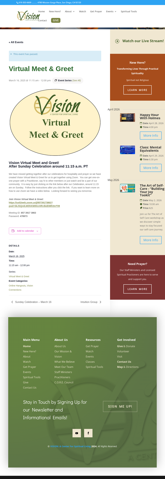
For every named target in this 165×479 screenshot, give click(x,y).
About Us (60, 346)
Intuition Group (89, 302)
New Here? (55, 11)
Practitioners (62, 377)
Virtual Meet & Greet (19, 276)
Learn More (137, 90)
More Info (150, 135)
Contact (42, 20)
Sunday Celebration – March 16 (33, 302)
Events (109, 11)
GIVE (56, 20)
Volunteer (123, 351)
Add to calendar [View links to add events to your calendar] (25, 231)
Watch (82, 11)
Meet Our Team (63, 367)
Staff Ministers (63, 372)
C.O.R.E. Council (63, 382)
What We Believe (64, 361)
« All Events (16, 42)
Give (25, 382)
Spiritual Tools (129, 11)
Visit (119, 356)
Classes (90, 361)
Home (41, 11)
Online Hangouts (17, 285)
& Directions (128, 367)
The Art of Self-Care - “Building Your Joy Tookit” (152, 190)
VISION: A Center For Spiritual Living (70, 446)
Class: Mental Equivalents (150, 149)
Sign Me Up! (120, 406)
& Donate (126, 346)
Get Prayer (96, 11)
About (68, 11)
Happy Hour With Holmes (150, 116)
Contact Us (29, 387)
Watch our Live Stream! (143, 40)
